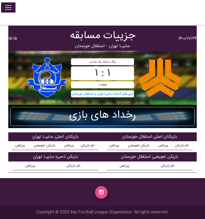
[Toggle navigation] (8, 8)
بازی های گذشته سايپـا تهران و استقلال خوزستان (103, 94)
